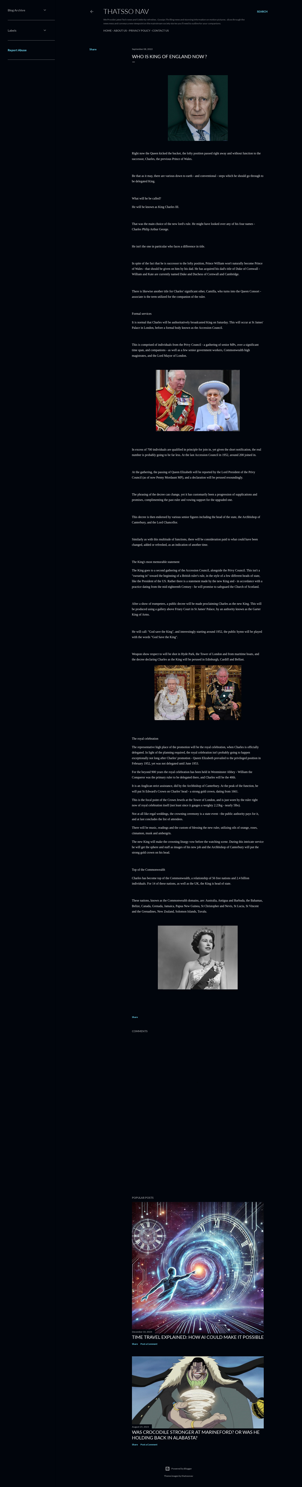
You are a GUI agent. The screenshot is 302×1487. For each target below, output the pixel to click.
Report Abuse (17, 50)
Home (107, 30)
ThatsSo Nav (126, 11)
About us (120, 30)
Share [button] (92, 49)
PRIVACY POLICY (139, 30)
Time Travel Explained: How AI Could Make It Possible (198, 1337)
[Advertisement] (198, 1159)
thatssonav (187, 1475)
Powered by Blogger (178, 1468)
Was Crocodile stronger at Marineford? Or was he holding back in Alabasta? (196, 1434)
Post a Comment (148, 1343)
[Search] (262, 11)
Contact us (160, 30)
